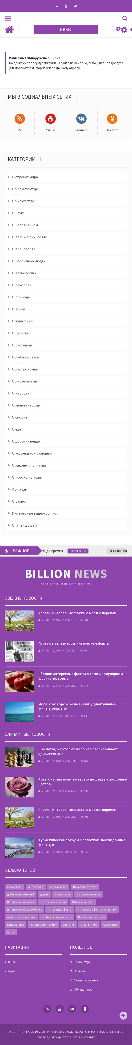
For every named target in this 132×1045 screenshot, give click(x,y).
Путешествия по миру (43, 924)
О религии (20, 333)
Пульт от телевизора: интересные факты (74, 643)
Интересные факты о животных (97, 909)
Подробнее (80, 551)
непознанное (15, 924)
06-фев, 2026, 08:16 (64, 761)
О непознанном (25, 225)
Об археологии (24, 381)
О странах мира (25, 177)
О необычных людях (28, 261)
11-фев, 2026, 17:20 (64, 791)
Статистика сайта (86, 980)
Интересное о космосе (21, 902)
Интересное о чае (83, 902)
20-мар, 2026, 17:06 (64, 852)
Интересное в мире (88, 894)
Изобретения (63, 894)
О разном (20, 501)
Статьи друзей (24, 525)
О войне (19, 309)
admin (43, 620)
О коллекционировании (32, 453)
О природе (21, 297)
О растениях (22, 345)
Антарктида (35, 887)
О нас (12, 962)
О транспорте (24, 249)
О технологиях (24, 273)
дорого (44, 894)
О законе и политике (29, 465)
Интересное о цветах (53, 902)
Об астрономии (25, 369)
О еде (16, 429)
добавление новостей (20, 894)
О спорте (19, 417)
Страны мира (89, 924)
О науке (18, 213)
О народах (20, 393)
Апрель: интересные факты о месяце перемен (77, 612)
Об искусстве (23, 201)
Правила (79, 971)
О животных (22, 321)
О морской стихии (27, 477)
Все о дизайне (58, 887)
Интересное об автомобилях (24, 909)
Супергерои (110, 924)
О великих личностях (29, 237)
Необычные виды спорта (56, 917)
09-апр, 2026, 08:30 (64, 620)
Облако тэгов (83, 990)
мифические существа (21, 917)
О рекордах (21, 285)
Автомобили (14, 887)
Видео (12, 971)
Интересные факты (60, 909)
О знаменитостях (26, 405)
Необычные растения (91, 917)
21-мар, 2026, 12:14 (64, 716)
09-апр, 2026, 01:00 (64, 650)
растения (69, 924)
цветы (10, 932)
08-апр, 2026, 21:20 (64, 685)
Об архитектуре (25, 189)
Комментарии (83, 962)
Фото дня (20, 489)
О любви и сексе (25, 357)
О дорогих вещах (26, 441)
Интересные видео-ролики (35, 513)
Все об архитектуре (85, 887)
